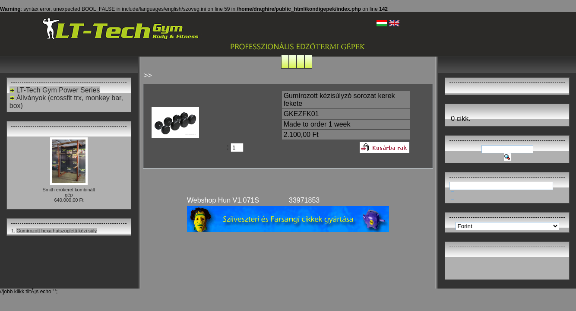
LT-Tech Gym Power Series (54, 90)
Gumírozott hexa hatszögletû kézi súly (56, 230)
